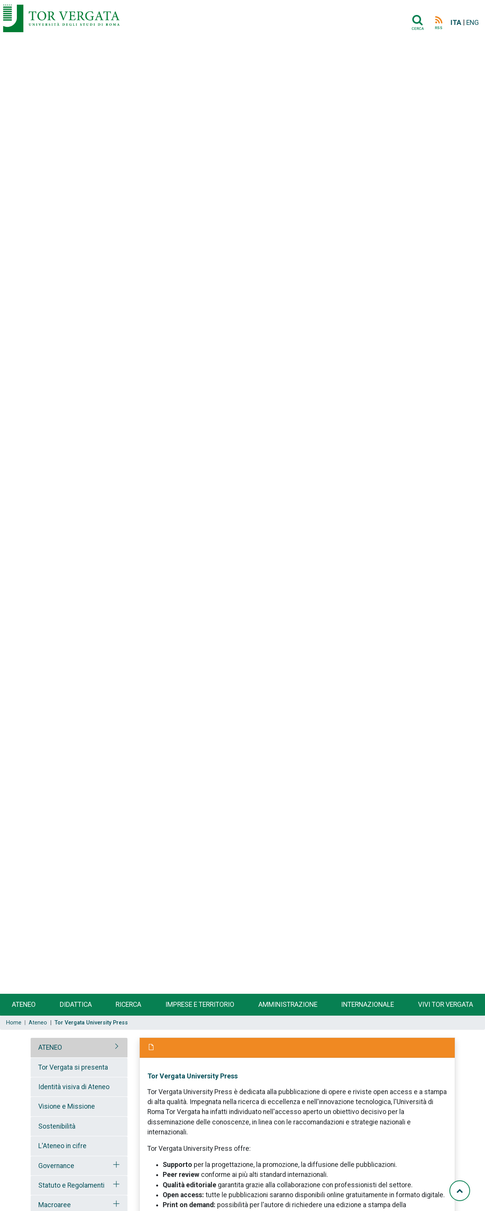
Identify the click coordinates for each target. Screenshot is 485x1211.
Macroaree (54, 1205)
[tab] (79, 1047)
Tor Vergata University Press (192, 1076)
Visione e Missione (66, 1106)
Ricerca (128, 1004)
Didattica (76, 1004)
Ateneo (24, 1004)
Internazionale (367, 1004)
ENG (472, 22)
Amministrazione (287, 1004)
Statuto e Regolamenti (71, 1185)
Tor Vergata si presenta (73, 1067)
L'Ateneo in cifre (62, 1146)
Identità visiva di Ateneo (73, 1087)
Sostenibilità (56, 1126)
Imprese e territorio (199, 1004)
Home (13, 1022)
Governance (56, 1166)
